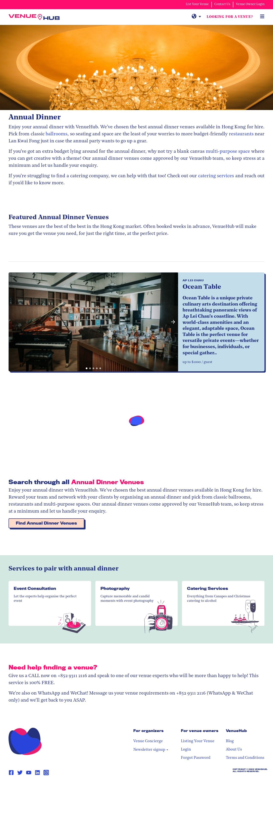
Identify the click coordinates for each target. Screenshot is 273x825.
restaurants (241, 134)
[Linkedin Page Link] (37, 772)
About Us (234, 750)
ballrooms (56, 134)
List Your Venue (197, 4)
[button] (173, 321)
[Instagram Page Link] (46, 772)
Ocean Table (202, 287)
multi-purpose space (228, 151)
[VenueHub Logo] (34, 17)
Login (186, 750)
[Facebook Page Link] (11, 772)
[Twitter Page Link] (20, 772)
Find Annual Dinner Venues (46, 523)
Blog (230, 741)
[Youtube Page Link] (28, 772)
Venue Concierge (148, 741)
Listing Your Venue (197, 741)
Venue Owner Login (250, 4)
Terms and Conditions (245, 758)
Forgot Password (195, 758)
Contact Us (222, 4)
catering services (216, 176)
